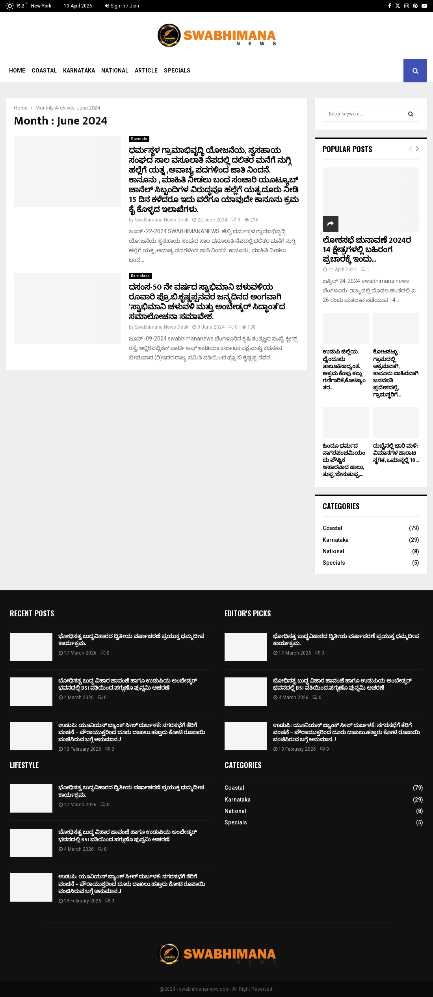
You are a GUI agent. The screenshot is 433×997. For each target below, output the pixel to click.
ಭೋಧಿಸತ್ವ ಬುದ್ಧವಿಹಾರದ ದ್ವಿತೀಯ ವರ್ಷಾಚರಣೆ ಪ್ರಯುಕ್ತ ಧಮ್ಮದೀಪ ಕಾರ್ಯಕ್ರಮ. (131, 640)
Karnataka (79, 70)
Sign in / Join (122, 6)
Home (17, 70)
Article (146, 70)
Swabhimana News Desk (161, 220)
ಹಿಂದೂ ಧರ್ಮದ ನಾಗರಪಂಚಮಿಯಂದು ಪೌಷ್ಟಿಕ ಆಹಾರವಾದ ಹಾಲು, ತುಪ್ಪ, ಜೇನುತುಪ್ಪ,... (344, 460)
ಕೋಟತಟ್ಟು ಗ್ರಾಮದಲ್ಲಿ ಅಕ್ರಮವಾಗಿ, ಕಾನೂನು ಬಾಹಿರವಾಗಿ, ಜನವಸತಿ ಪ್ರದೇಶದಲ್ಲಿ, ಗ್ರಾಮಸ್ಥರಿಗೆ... (396, 373)
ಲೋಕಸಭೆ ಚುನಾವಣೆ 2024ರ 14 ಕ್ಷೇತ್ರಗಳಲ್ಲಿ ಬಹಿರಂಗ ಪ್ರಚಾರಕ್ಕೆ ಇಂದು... (367, 250)
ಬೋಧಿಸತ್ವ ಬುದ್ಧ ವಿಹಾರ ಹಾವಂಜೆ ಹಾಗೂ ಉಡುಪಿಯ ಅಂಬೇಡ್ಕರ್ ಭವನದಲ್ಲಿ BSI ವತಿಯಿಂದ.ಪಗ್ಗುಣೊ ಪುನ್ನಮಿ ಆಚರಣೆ (127, 684)
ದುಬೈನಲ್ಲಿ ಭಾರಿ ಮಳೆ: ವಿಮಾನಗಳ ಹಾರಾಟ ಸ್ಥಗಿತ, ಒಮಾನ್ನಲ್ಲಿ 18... (396, 453)
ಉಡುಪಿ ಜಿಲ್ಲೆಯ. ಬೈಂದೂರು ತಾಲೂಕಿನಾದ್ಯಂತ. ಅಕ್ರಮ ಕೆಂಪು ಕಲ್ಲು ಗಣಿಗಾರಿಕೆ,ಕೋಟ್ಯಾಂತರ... (344, 369)
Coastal (44, 70)
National (114, 70)
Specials (177, 70)
